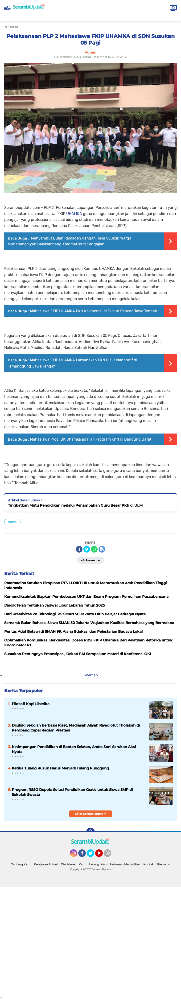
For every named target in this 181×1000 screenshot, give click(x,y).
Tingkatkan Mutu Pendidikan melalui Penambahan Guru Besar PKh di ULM (75, 505)
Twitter (93, 855)
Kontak (148, 864)
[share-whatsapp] (94, 549)
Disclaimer (68, 864)
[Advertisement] (90, 941)
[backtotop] (90, 832)
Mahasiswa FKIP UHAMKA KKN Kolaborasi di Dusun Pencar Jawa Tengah (93, 311)
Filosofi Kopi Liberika (30, 704)
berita (12, 522)
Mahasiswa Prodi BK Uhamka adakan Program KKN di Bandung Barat (90, 439)
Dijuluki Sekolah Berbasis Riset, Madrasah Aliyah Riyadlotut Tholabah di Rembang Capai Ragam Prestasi (76, 727)
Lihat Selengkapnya (90, 813)
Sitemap (91, 675)
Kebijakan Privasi (46, 864)
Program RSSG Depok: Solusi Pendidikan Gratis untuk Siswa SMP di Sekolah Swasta (72, 792)
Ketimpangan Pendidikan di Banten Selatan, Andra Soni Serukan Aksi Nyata (74, 749)
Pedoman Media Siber (124, 864)
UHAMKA (74, 213)
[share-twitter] (86, 549)
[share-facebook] (79, 549)
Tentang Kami (21, 864)
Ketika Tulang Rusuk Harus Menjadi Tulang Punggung (60, 768)
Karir (82, 864)
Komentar (90, 560)
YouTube (102, 855)
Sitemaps (163, 864)
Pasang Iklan (97, 864)
